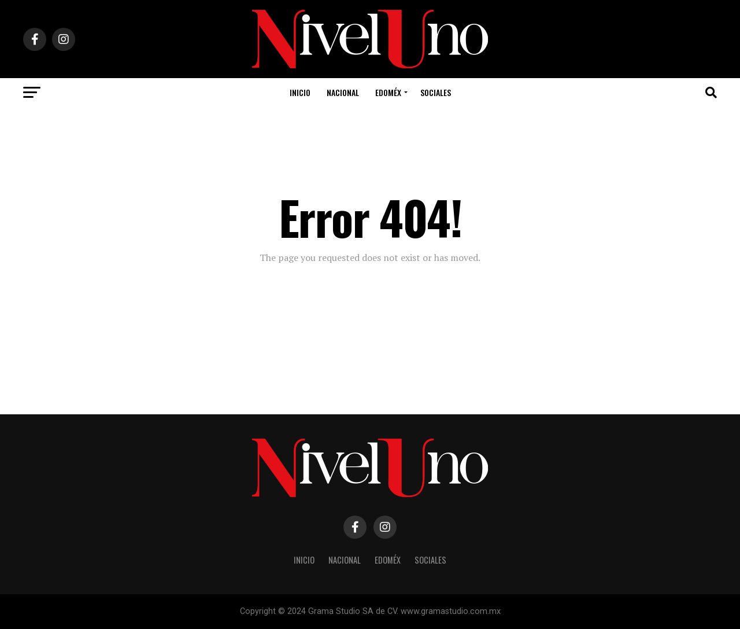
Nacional (343, 92)
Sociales (435, 92)
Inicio (300, 92)
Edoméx (388, 92)
